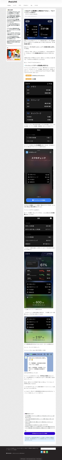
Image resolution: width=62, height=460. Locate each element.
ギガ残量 (34, 79)
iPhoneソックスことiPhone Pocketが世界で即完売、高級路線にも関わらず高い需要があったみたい (13, 16)
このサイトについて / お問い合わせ (18, 453)
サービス (36, 5)
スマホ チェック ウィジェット (38, 75)
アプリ (20, 5)
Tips (31, 5)
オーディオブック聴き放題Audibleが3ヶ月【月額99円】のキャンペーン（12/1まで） (13, 21)
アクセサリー (26, 5)
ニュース (14, 5)
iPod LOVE (12, 2)
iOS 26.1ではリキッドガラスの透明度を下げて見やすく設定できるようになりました (14, 42)
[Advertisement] (39, 403)
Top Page (9, 5)
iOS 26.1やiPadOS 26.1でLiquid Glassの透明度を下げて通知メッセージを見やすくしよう (14, 37)
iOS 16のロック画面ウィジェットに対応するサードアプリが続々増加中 (37, 426)
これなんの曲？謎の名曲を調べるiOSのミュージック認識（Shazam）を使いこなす (39, 418)
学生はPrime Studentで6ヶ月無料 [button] (39, 433)
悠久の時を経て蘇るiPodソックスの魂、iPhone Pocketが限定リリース (13, 25)
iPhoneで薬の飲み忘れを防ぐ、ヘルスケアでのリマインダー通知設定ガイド (13, 29)
